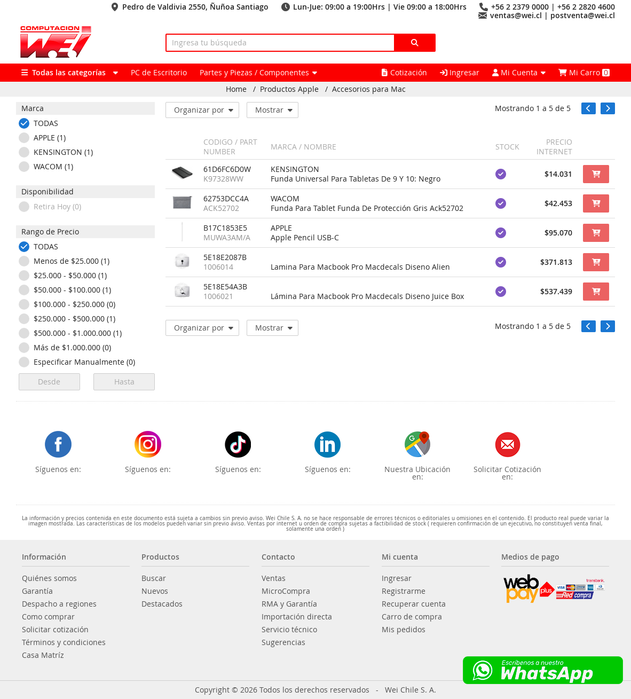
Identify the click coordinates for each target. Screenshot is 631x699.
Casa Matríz (43, 655)
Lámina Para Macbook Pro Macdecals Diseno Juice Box (367, 296)
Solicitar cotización (55, 629)
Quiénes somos (49, 578)
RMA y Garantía (289, 604)
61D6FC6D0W (227, 169)
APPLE (281, 228)
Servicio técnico (289, 629)
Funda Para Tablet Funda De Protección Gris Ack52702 (367, 208)
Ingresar (459, 72)
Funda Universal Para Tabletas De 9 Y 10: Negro (355, 179)
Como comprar (48, 617)
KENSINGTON (295, 169)
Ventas (274, 578)
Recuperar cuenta (414, 604)
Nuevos (154, 591)
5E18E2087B (225, 257)
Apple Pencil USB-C (305, 237)
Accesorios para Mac (369, 89)
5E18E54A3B (225, 287)
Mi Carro (584, 72)
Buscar (153, 578)
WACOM (285, 198)
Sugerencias (283, 642)
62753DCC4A (226, 198)
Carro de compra (412, 617)
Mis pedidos (403, 629)
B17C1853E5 (225, 228)
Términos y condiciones (64, 642)
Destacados (162, 604)
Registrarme (403, 591)
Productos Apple (289, 89)
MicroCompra (286, 591)
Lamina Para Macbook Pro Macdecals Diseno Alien (360, 267)
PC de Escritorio (159, 72)
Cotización (404, 72)
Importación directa (297, 617)
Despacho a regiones (59, 604)
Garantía (37, 591)
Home (236, 89)
